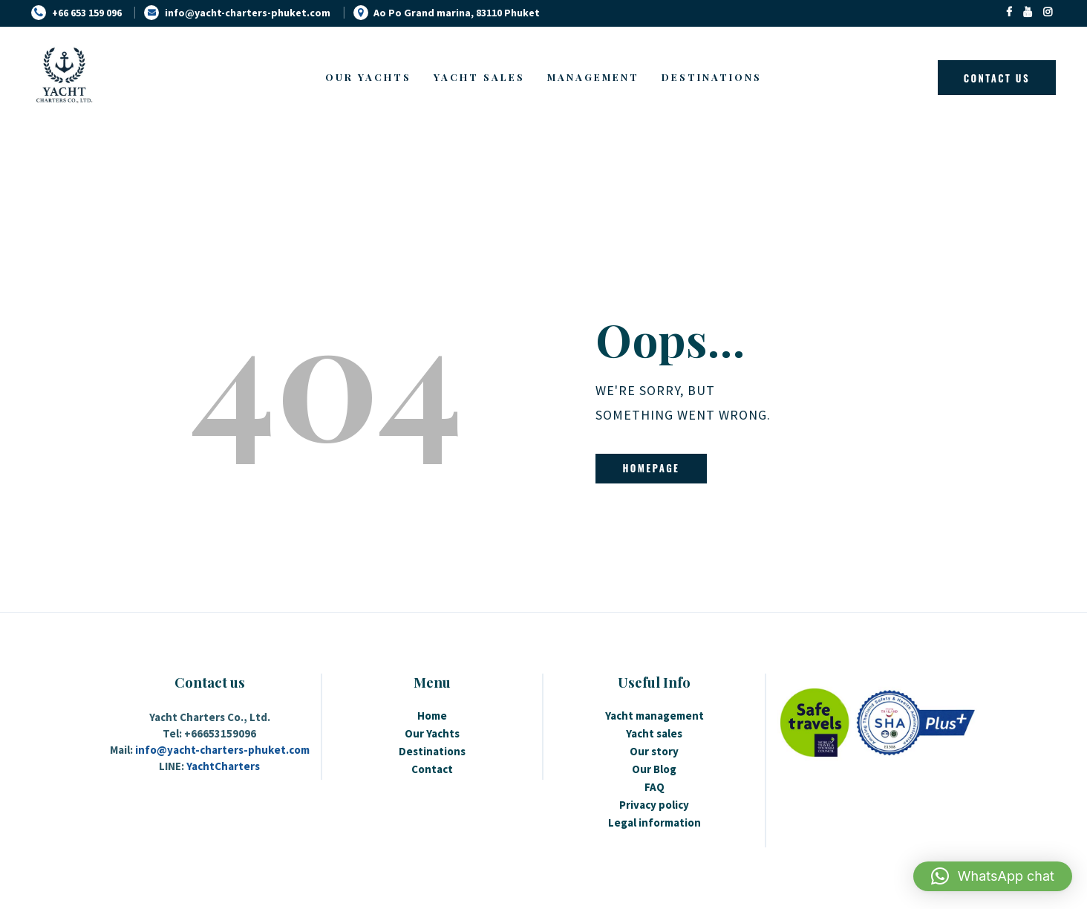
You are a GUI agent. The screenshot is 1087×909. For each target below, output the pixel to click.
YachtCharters (223, 766)
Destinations (432, 751)
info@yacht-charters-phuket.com (222, 750)
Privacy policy (654, 805)
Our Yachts (432, 733)
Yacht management (654, 715)
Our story (654, 751)
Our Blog (654, 769)
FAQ (654, 787)
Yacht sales (654, 733)
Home (432, 715)
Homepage (650, 467)
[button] (992, 876)
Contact (432, 769)
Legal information (654, 822)
